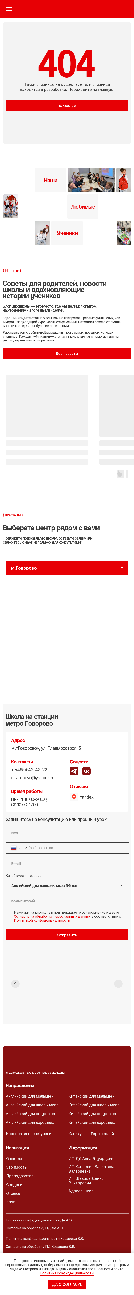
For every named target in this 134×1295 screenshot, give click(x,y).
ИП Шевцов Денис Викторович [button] (86, 1180)
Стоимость (16, 1167)
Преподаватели (21, 1175)
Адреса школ (80, 1190)
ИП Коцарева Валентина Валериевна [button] (91, 1168)
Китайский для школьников (93, 1104)
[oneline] (67, 900)
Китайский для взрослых (91, 1122)
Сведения (15, 1184)
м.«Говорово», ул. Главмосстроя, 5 (46, 748)
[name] (67, 832)
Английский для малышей (29, 1096)
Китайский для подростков (93, 1113)
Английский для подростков (32, 1113)
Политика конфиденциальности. (67, 1273)
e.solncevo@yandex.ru (32, 777)
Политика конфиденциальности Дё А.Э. (39, 1220)
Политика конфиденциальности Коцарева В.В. (45, 1239)
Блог (10, 1202)
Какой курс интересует (24, 876)
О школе (14, 1158)
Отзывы (13, 1193)
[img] (86, 771)
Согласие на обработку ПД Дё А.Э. (35, 1228)
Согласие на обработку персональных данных (52, 917)
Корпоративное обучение (30, 1133)
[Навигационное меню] (9, 9)
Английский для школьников (32, 1104)
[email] (67, 863)
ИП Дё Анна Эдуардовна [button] (92, 1158)
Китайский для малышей (91, 1096)
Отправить (67, 935)
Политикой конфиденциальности (42, 921)
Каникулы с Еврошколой (91, 1133)
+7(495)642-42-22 (29, 769)
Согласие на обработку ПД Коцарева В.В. (40, 1247)
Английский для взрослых (30, 1122)
